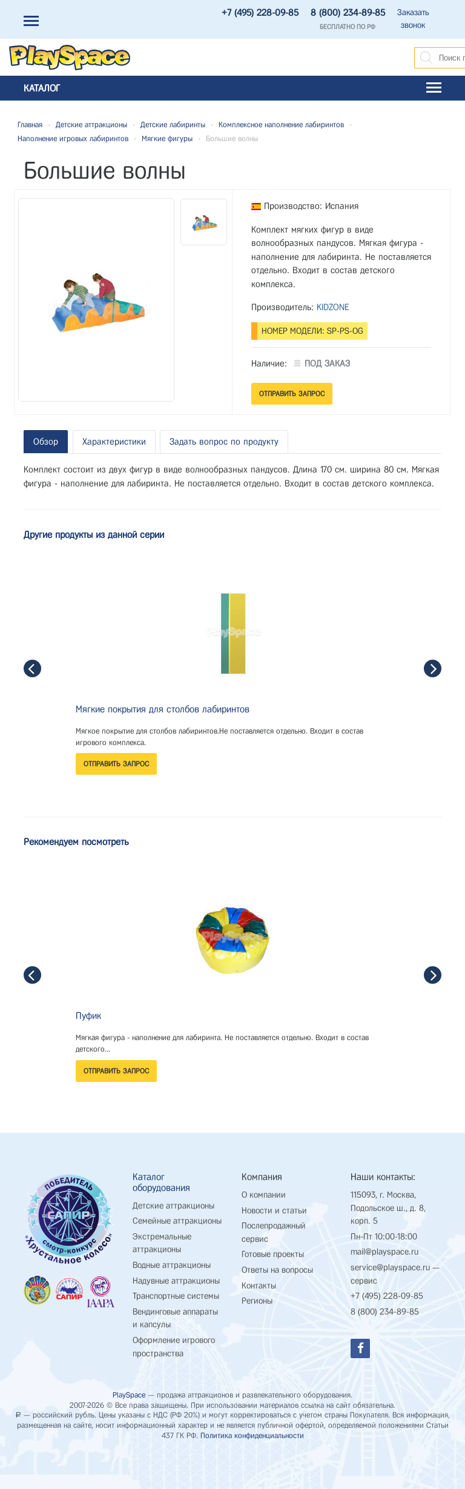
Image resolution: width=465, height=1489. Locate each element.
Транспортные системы (176, 1296)
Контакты (259, 1285)
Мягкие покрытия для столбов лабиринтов (162, 709)
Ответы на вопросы (277, 1270)
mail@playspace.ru (384, 1251)
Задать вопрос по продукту (224, 441)
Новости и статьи (274, 1210)
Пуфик (88, 1015)
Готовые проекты (273, 1254)
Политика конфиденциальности (252, 1435)
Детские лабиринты (172, 124)
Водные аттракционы (172, 1265)
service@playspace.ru (390, 1267)
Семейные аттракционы (177, 1220)
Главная (30, 124)
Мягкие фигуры (167, 138)
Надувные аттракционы (176, 1280)
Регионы (257, 1300)
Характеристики (114, 441)
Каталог (232, 88)
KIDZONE (333, 307)
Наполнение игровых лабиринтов (73, 138)
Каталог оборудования (161, 1182)
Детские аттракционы (91, 124)
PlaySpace (129, 1395)
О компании (264, 1194)
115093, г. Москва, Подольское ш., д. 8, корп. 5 (388, 1207)
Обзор (45, 441)
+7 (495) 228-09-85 (260, 13)
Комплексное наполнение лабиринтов (281, 124)
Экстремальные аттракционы (162, 1243)
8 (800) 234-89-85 (348, 13)
